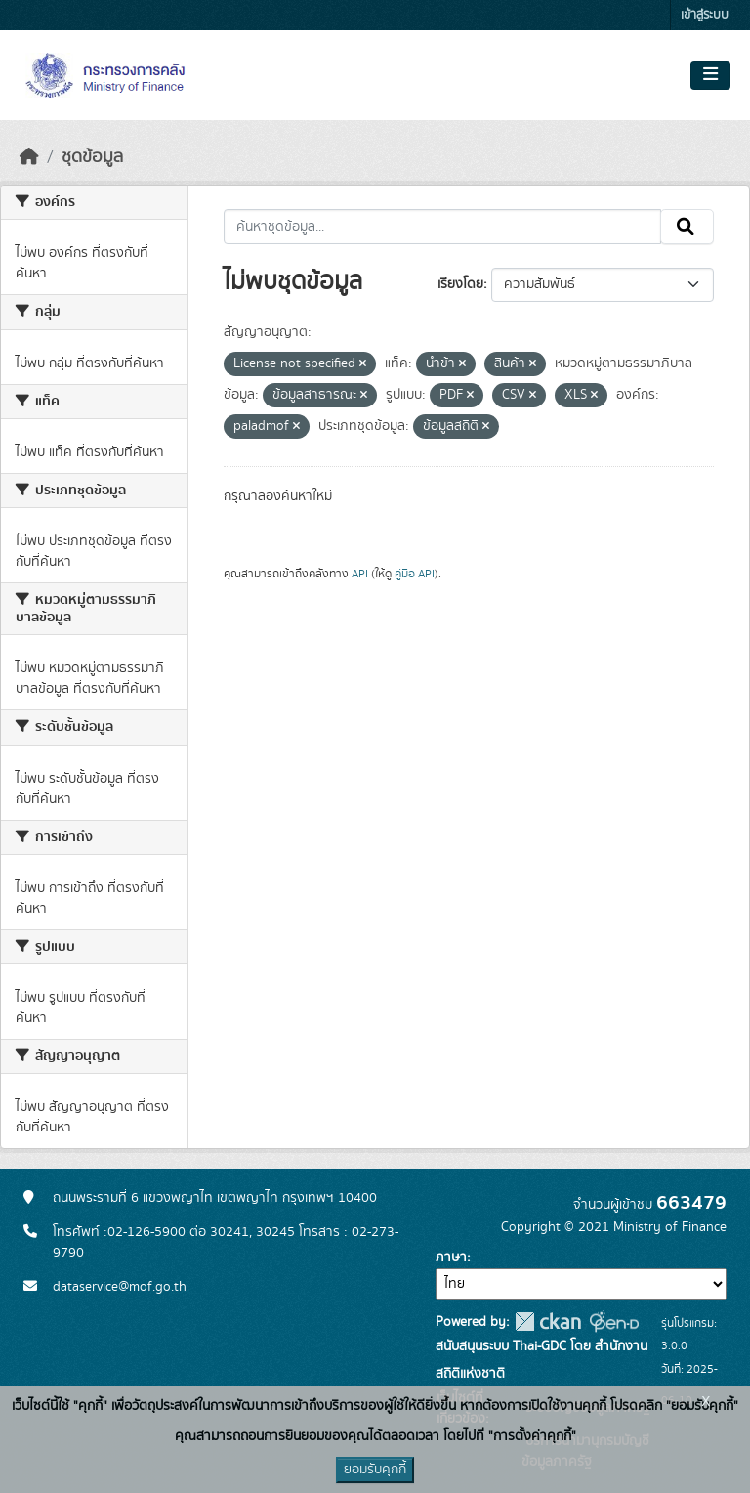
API (360, 573)
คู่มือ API (415, 573)
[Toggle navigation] (710, 75)
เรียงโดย (460, 284)
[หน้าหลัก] (29, 157)
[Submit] (687, 226)
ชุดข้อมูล (92, 157)
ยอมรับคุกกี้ (375, 1469)
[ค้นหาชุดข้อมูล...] (443, 226)
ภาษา (451, 1257)
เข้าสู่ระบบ (705, 15)
